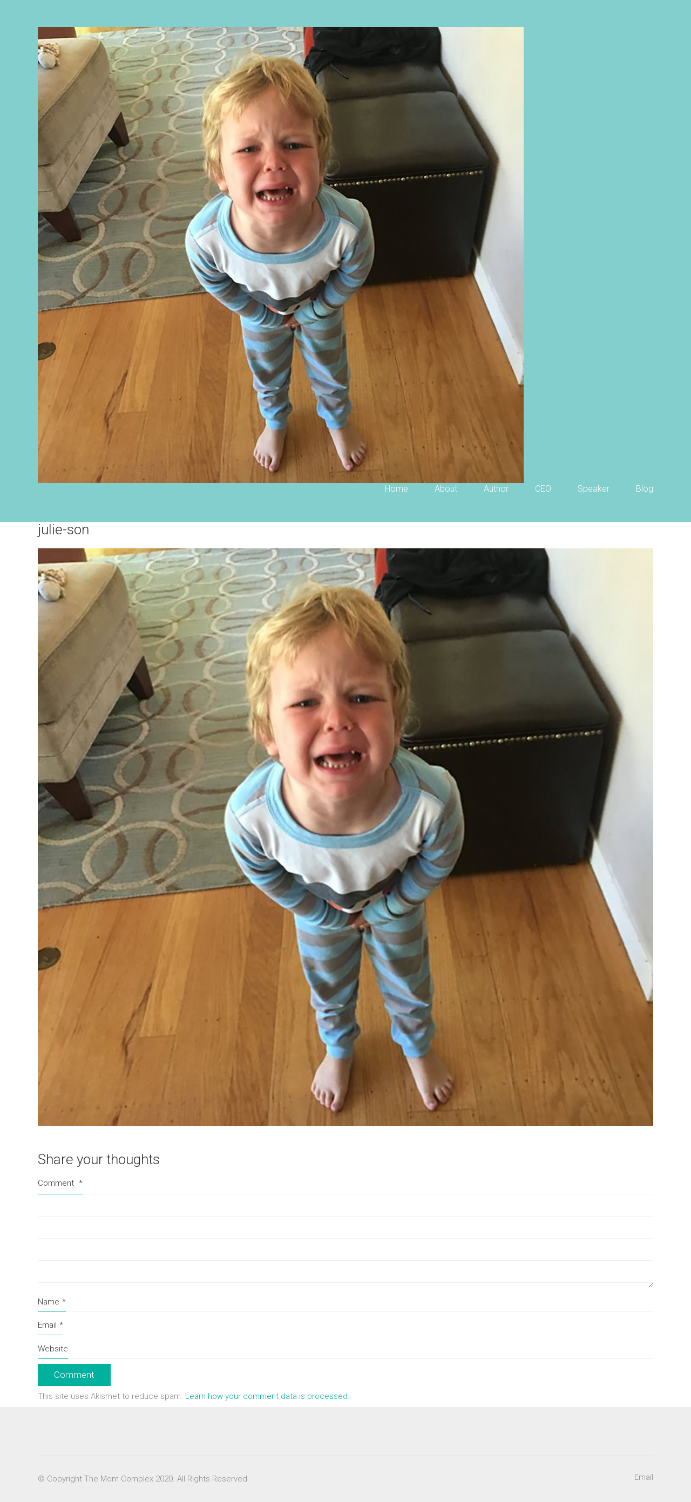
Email (50, 1325)
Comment (60, 1183)
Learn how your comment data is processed (266, 1396)
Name (52, 1302)
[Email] (643, 1477)
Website (53, 1349)
